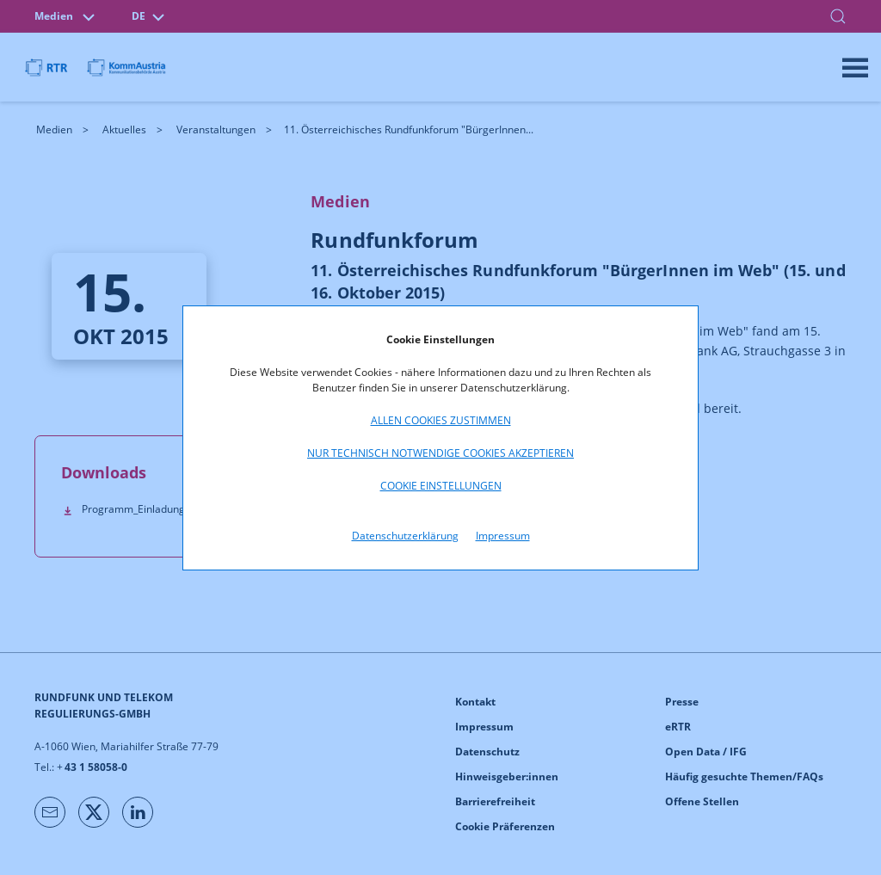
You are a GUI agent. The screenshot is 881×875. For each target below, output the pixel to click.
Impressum (503, 535)
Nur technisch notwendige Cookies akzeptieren (440, 453)
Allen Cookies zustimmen (441, 420)
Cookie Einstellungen (441, 485)
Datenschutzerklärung (405, 535)
